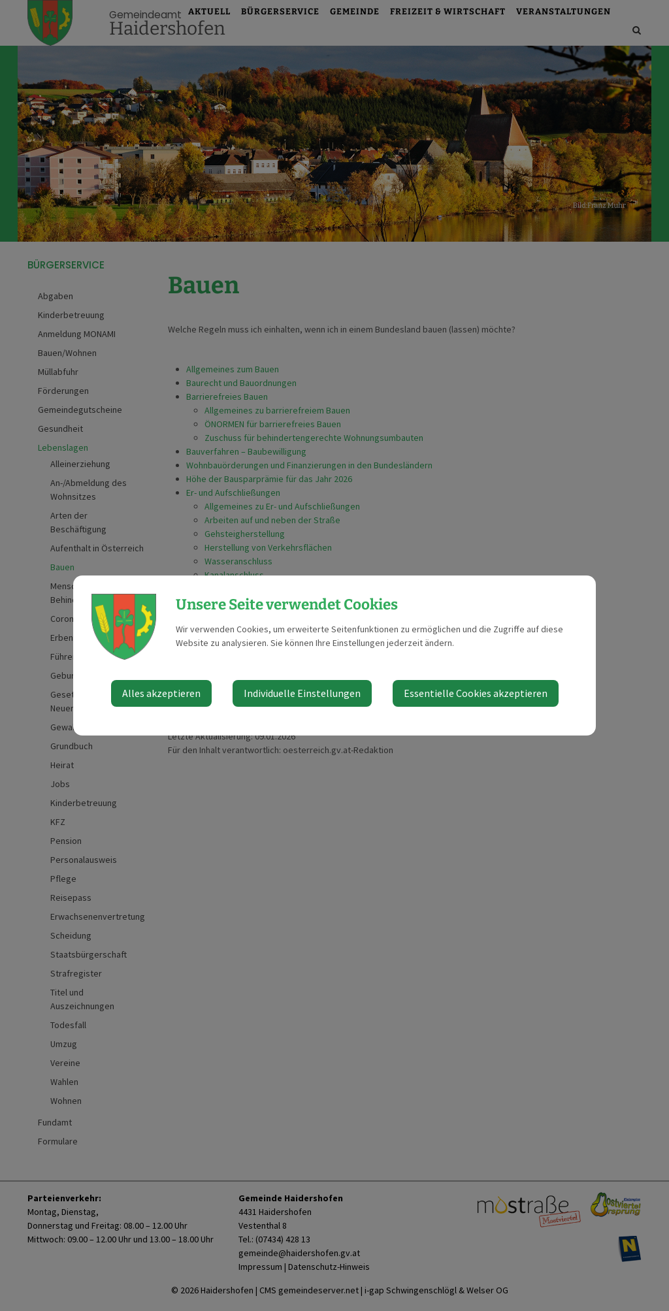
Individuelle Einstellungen (302, 693)
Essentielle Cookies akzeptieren (475, 693)
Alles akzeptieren (161, 693)
